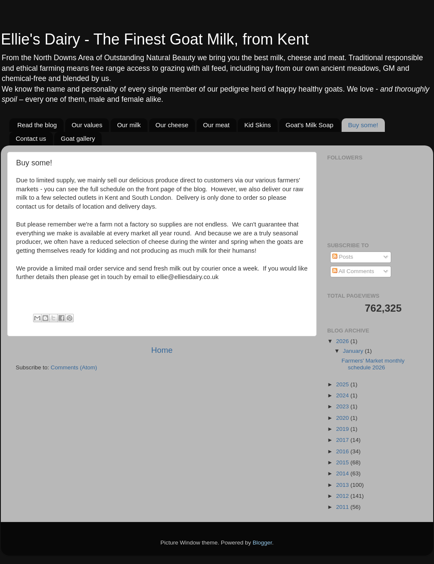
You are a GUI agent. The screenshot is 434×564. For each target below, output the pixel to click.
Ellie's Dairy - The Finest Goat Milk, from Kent (155, 39)
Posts (342, 257)
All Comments (353, 271)
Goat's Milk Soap (310, 124)
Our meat (216, 124)
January (354, 351)
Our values (87, 124)
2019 (343, 429)
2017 (343, 440)
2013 (343, 485)
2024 (343, 395)
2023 (343, 406)
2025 (343, 384)
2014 (343, 473)
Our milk (129, 124)
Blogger (262, 542)
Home (161, 350)
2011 (343, 507)
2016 (343, 451)
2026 (343, 341)
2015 (343, 462)
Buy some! (363, 124)
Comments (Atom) (74, 367)
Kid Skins (257, 124)
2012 (343, 496)
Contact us (31, 138)
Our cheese (172, 124)
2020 (343, 418)
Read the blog (37, 124)
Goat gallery (78, 138)
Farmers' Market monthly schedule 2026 (373, 364)
